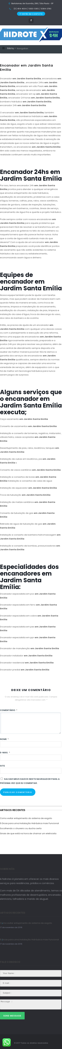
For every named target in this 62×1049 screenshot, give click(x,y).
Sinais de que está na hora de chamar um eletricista (28, 833)
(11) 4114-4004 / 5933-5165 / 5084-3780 (32, 9)
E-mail (5, 752)
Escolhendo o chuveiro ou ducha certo (21, 828)
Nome (4, 739)
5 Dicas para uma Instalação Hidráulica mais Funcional (29, 823)
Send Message (12, 1015)
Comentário (8, 710)
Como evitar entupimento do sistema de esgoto (26, 818)
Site (2, 765)
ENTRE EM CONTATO (31, 14)
